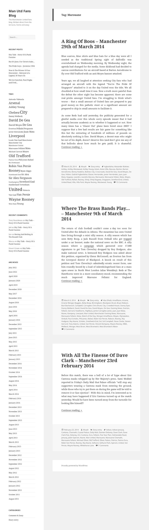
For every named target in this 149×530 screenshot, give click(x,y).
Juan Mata (121, 311)
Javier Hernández (111, 174)
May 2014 (13, 385)
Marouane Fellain (112, 177)
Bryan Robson (122, 303)
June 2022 (13, 272)
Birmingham (97, 303)
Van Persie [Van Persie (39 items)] (23, 194)
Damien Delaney (105, 432)
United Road (66, 182)
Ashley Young (88, 169)
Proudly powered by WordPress (74, 465)
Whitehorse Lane (87, 445)
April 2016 (13, 315)
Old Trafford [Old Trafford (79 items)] (19, 155)
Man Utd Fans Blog (20, 13)
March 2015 (14, 350)
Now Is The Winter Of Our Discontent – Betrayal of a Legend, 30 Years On (19, 73)
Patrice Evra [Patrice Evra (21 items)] (13, 160)
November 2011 (15, 490)
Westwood (101, 182)
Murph (83, 166)
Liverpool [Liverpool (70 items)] (17, 136)
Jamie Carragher (100, 311)
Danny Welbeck (67, 308)
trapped (128, 238)
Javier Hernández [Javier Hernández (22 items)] (16, 132)
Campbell (79, 305)
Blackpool (107, 303)
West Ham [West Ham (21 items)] (13, 204)
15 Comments (121, 182)
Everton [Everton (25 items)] (12, 128)
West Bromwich (92, 326)
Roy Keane (74, 321)
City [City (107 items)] (23, 112)
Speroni (114, 443)
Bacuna (112, 169)
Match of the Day (89, 316)
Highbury (89, 311)
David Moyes (123, 172)
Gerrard (71, 311)
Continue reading (72, 146)
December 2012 (15, 455)
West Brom (80, 326)
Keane (63, 313)
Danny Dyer (125, 305)
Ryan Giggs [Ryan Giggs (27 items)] (26, 170)
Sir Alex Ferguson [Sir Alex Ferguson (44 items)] (20, 178)
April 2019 (13, 285)
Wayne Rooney (91, 182)
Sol (100, 321)
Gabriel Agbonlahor (79, 174)
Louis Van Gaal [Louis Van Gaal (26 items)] (15, 140)
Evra (91, 435)
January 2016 (14, 320)
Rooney (81, 179)
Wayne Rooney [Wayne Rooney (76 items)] (21, 199)
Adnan (108, 430)
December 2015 (15, 324)
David (77, 308)
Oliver (102, 440)
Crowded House (113, 305)
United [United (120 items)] (15, 189)
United (125, 179)
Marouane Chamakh (114, 437)
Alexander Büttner (121, 166)
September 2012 (15, 464)
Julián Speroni (73, 437)
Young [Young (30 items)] (20, 203)
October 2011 (14, 494)
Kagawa (69, 177)
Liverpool (79, 313)
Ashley (64, 169)
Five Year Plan (105, 435)
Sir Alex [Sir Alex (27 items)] (25, 174)
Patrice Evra (123, 440)
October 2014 (14, 372)
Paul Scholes (73, 318)
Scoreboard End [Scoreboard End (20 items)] (15, 175)
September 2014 (15, 376)
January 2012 (14, 486)
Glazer (90, 174)
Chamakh (73, 432)
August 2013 (14, 424)
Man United (89, 313)
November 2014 (15, 368)
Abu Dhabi (107, 300)
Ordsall (64, 318)
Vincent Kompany (102, 324)
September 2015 (15, 328)
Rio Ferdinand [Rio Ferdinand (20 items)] (14, 163)
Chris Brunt (97, 305)
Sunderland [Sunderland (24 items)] (14, 184)
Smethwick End (92, 321)
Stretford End (116, 179)
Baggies (78, 303)
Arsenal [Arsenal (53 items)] (14, 103)
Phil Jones (83, 318)
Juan (120, 174)
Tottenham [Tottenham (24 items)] (24, 184)
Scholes (82, 321)
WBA (125, 324)
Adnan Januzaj (118, 430)
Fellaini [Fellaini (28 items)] (19, 128)
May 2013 (13, 433)
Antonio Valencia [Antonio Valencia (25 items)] (16, 99)
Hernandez (98, 174)
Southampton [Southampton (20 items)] (14, 182)
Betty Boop (86, 303)
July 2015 (13, 333)
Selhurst (95, 443)
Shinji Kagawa (95, 179)
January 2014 (14, 403)
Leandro (77, 177)
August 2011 (14, 499)
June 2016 (13, 307)
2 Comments (69, 329)
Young (109, 182)
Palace (107, 440)
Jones (109, 311)
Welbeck (64, 326)
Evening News (116, 308)
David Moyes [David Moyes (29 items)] (15, 124)
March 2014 (14, 394)
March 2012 (14, 477)
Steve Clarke (119, 321)
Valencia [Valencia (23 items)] (26, 190)
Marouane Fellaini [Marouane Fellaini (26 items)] (17, 148)
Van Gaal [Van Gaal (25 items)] (12, 195)
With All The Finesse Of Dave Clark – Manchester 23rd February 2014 (94, 360)
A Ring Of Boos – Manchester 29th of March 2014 (94, 44)
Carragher (88, 305)
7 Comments (103, 445)
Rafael (74, 179)
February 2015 (15, 355)
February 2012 (15, 481)
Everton (126, 308)
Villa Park (80, 182)
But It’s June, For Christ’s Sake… (21, 61)
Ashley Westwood (75, 169)
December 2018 (15, 289)
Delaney (73, 435)
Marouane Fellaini (68, 316)
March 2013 (14, 442)
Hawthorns (79, 311)
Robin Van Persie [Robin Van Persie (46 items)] (20, 166)
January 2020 (14, 280)
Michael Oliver (82, 440)
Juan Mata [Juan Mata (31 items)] (29, 131)
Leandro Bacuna (88, 177)
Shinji (87, 179)
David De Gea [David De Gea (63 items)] (19, 120)
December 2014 (15, 363)
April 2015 (13, 346)
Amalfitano (116, 300)
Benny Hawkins (78, 172)
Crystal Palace (83, 432)
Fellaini (64, 311)
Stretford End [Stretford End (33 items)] (27, 181)
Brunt (113, 303)
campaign (89, 245)
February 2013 (15, 446)
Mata (122, 177)
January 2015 (14, 359)
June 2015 (13, 337)
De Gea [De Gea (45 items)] (27, 125)
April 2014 (13, 389)
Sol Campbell (107, 321)
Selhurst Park (105, 443)
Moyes (127, 177)
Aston (96, 169)
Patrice (114, 440)
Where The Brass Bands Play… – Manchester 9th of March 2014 (95, 213)
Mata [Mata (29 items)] (27, 148)
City (93, 172)
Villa (74, 182)
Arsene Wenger (67, 303)
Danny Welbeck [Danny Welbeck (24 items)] (16, 116)
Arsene (125, 300)
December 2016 (15, 298)
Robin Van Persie (100, 318)
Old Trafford (66, 179)
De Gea (107, 308)
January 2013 (14, 451)
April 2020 (13, 276)
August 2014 (14, 381)
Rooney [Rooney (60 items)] (14, 170)
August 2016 (14, 302)
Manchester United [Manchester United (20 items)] (16, 145)
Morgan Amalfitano (104, 316)
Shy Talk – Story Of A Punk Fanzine (21, 221)
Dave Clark (117, 432)
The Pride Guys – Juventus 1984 (22, 66)
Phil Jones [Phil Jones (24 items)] (22, 160)
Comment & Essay (16, 515)
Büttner (88, 172)
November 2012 (15, 459)
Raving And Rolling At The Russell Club (21, 235)
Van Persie (90, 324)
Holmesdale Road (119, 435)
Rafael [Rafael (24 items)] (30, 160)
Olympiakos (124, 316)
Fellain (68, 174)
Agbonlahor (108, 166)
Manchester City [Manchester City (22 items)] (15, 143)
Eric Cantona (83, 435)
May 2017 (13, 294)
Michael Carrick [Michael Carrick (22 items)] (15, 152)
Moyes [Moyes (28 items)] (26, 151)
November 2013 (15, 411)
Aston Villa (104, 169)
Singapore (106, 179)
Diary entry (13, 520)
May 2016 (13, 311)
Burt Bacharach (67, 305)
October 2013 (14, 416)
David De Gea (111, 172)
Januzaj (64, 437)
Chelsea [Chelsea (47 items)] (14, 112)
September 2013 (15, 420)
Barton (119, 169)
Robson (111, 318)
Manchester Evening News (105, 313)
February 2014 (15, 398)
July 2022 (13, 267)
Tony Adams (74, 324)
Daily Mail (94, 432)
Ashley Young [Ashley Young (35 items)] (17, 107)
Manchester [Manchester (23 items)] (27, 140)
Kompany (71, 313)
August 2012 (14, 468)
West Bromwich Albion (109, 326)
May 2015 (13, 342)
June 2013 (13, 429)
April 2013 (13, 438)
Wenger (72, 326)
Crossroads (100, 172)
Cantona (64, 432)
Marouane (99, 177)
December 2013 (15, 407)
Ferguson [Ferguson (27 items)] (28, 128)
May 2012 (13, 472)
